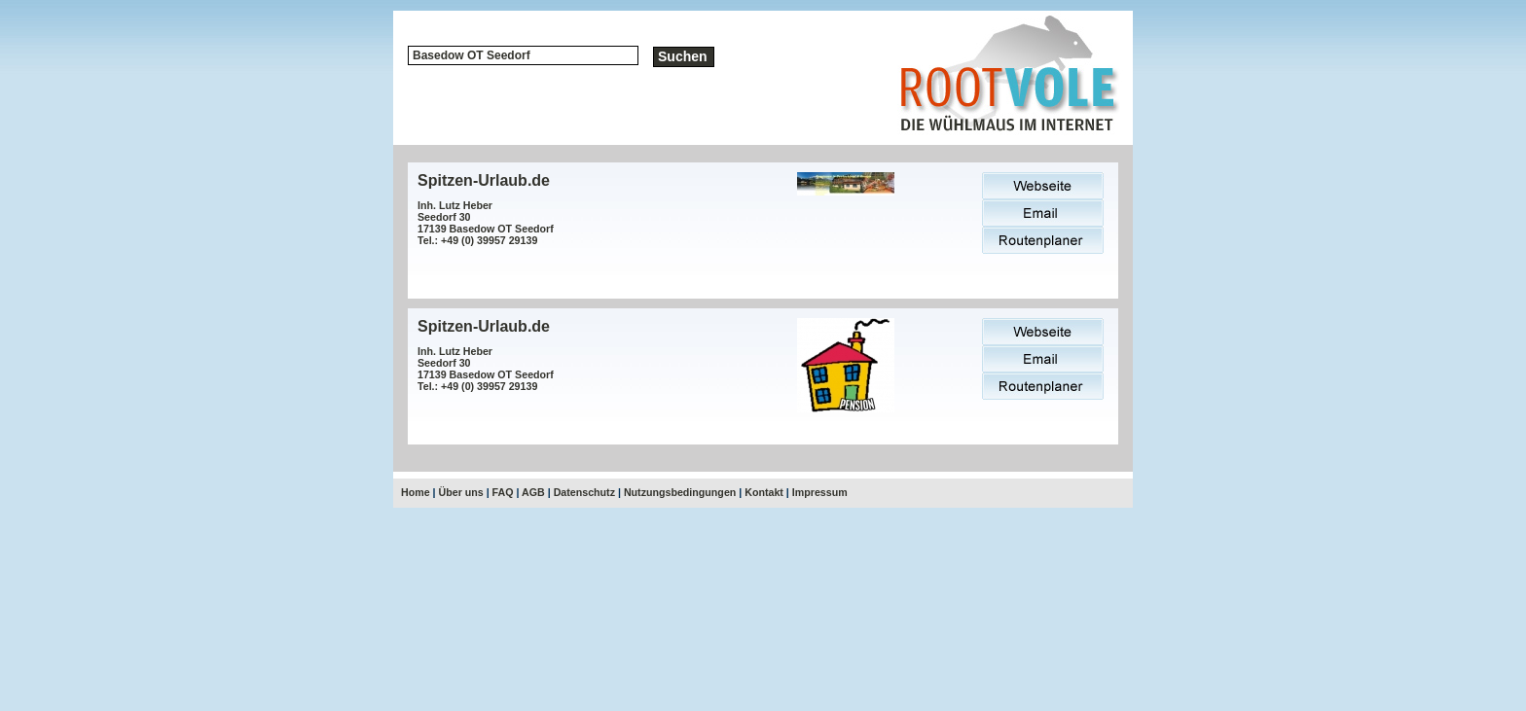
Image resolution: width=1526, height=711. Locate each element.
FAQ (503, 492)
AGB (533, 492)
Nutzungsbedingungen (680, 492)
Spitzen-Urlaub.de (484, 180)
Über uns (461, 492)
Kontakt (764, 492)
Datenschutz (584, 492)
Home (415, 492)
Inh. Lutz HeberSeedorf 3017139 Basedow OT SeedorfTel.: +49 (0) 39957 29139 (486, 222)
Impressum (820, 492)
